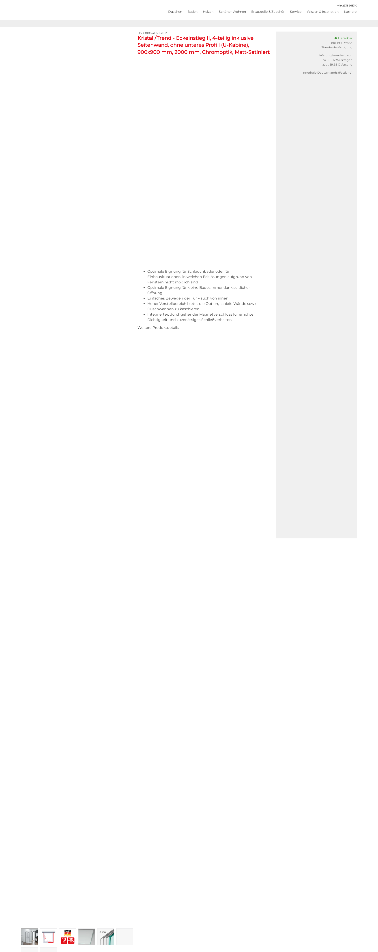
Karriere (350, 12)
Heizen (208, 12)
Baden (192, 12)
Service (295, 12)
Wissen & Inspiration (323, 12)
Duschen (175, 12)
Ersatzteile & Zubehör (268, 12)
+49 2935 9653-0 (345, 6)
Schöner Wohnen (232, 12)
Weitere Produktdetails (158, 327)
